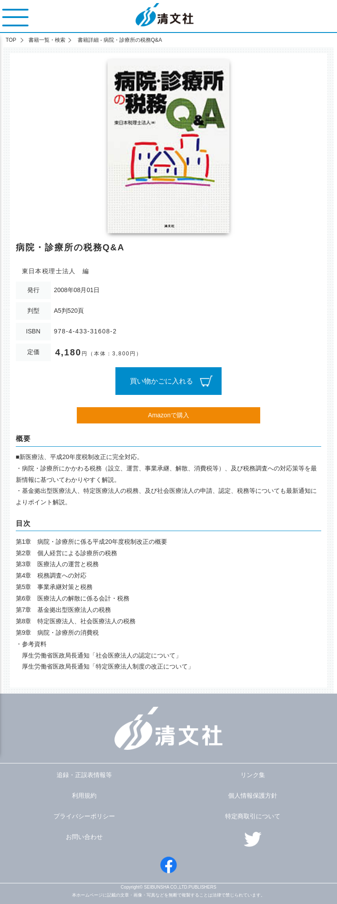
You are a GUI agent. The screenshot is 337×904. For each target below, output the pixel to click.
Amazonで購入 (168, 415)
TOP (11, 40)
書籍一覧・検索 (47, 40)
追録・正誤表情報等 (84, 774)
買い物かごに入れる (161, 381)
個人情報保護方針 (252, 795)
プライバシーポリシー (84, 816)
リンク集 (252, 774)
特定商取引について (252, 816)
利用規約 (84, 795)
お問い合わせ (84, 836)
